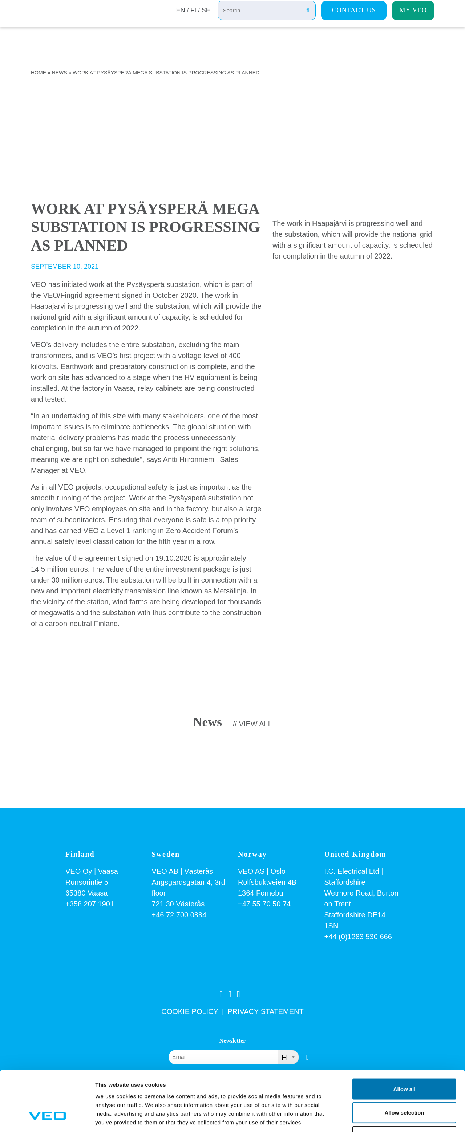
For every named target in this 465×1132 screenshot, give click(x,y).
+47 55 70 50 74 (264, 904)
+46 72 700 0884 (179, 915)
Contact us (354, 18)
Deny (404, 1084)
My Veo (413, 18)
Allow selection (404, 1061)
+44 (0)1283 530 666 (358, 937)
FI (193, 19)
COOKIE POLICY (189, 1011)
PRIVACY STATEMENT (265, 1011)
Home (38, 73)
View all (255, 724)
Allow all (404, 1037)
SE (206, 19)
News (59, 73)
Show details (381, 1118)
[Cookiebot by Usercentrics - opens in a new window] (47, 1117)
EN (180, 19)
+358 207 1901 (89, 904)
